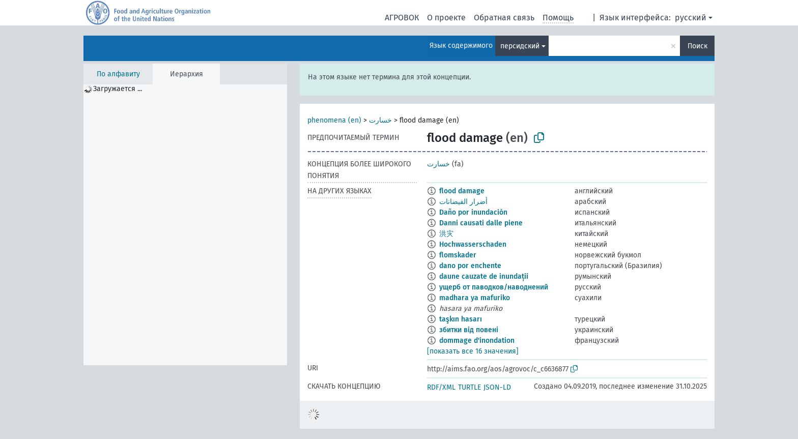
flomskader (457, 255)
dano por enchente (470, 265)
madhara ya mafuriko (474, 298)
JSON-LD (497, 387)
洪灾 (446, 233)
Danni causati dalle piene (481, 223)
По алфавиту (118, 74)
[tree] (185, 224)
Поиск (697, 46)
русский (690, 17)
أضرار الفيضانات (463, 201)
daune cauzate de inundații (483, 276)
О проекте (446, 17)
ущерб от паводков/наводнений (493, 287)
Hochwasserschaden (472, 244)
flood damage (461, 191)
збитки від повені (468, 330)
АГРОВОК (402, 17)
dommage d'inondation (477, 340)
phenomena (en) (334, 120)
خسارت (380, 120)
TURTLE (469, 387)
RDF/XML (441, 387)
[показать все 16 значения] (473, 351)
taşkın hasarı (460, 319)
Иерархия (186, 74)
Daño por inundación (473, 212)
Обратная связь (504, 17)
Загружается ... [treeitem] (117, 88)
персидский (519, 46)
